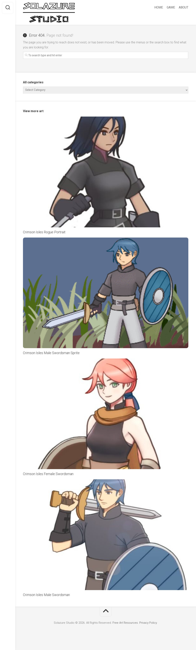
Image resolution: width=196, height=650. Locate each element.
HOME (158, 7)
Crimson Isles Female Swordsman (48, 474)
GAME (171, 7)
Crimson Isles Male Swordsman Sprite (51, 353)
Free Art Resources (125, 622)
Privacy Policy (148, 622)
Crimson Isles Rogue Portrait (44, 232)
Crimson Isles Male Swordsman (46, 595)
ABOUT (183, 7)
